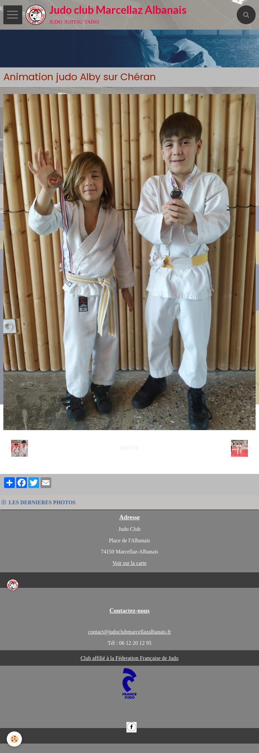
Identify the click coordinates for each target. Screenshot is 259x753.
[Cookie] (14, 739)
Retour (129, 448)
